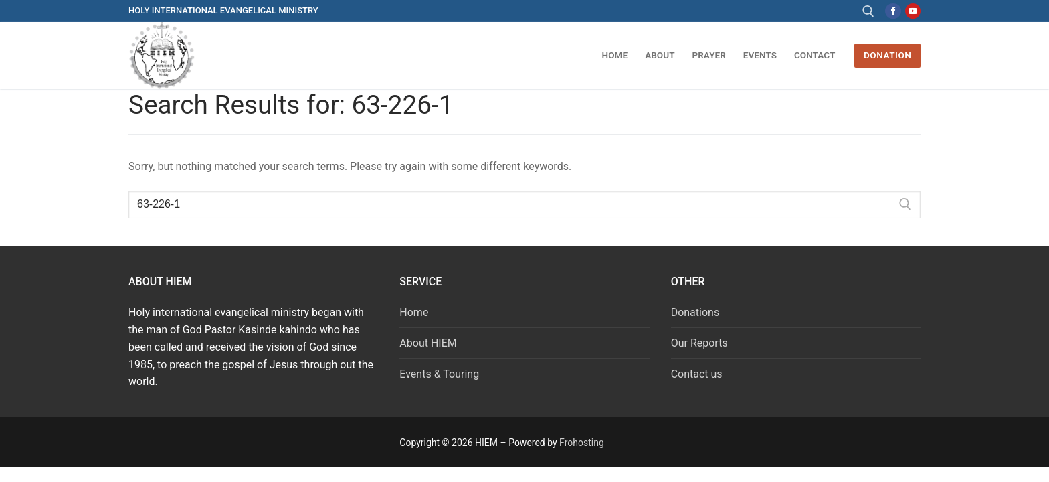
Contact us (697, 374)
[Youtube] (913, 11)
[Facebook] (892, 11)
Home (413, 312)
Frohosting (581, 442)
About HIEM (427, 343)
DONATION (887, 55)
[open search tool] (868, 11)
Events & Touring (439, 374)
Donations (695, 312)
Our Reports (699, 343)
